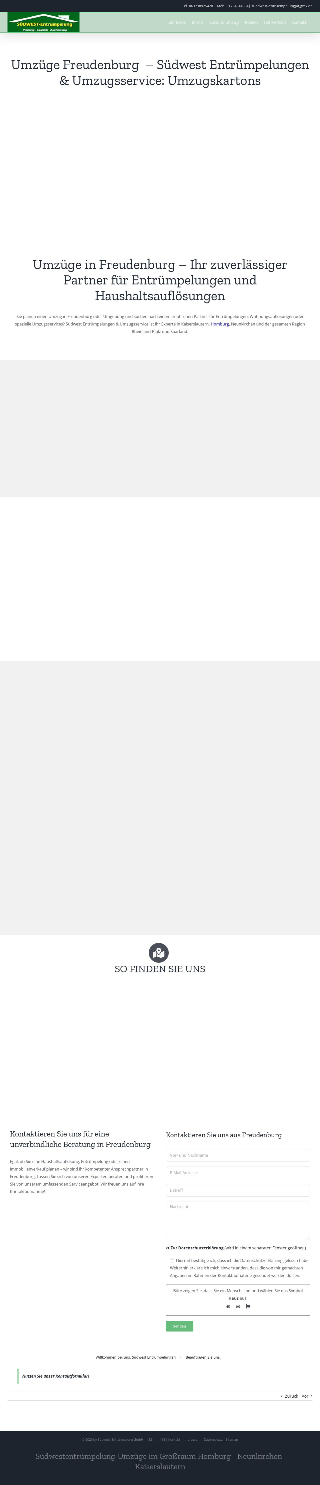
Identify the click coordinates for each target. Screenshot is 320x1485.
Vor (305, 1396)
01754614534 (237, 6)
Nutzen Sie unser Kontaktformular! (55, 1376)
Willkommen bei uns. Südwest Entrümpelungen (136, 1357)
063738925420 (201, 6)
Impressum (192, 1439)
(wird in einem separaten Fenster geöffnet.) (236, 1248)
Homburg (220, 324)
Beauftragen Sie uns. (203, 1357)
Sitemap (232, 1439)
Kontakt (174, 1439)
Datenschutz (213, 1439)
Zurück (291, 1396)
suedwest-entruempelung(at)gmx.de (282, 6)
